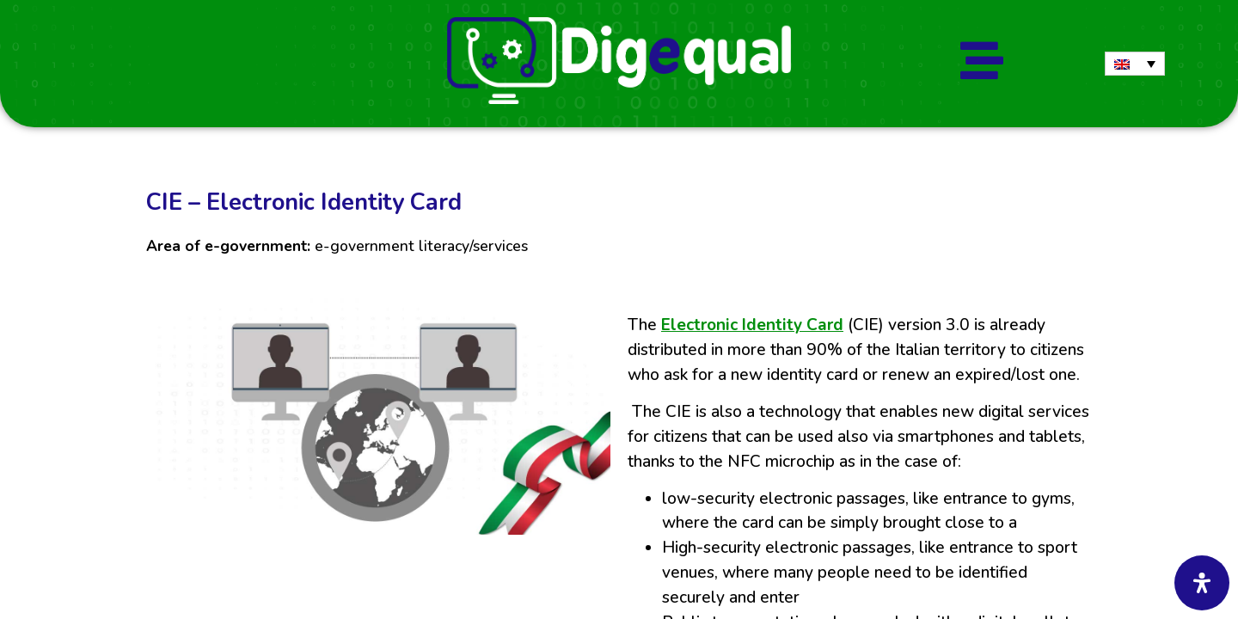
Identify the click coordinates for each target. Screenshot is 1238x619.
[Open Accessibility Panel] (1201, 582)
